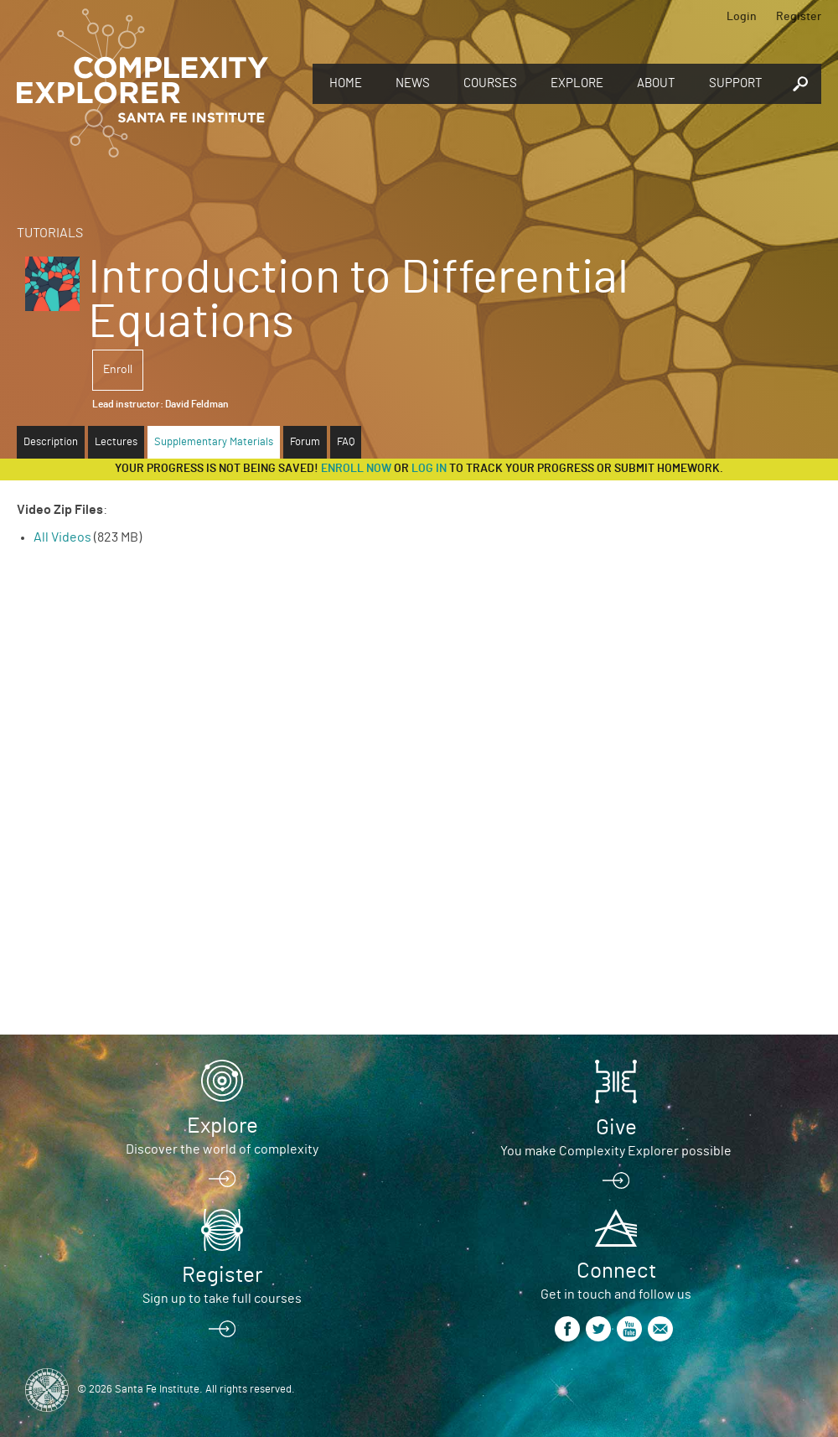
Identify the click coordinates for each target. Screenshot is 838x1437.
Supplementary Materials (213, 442)
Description (50, 442)
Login (742, 17)
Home (345, 83)
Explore (577, 83)
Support (736, 83)
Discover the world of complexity (222, 1149)
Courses (490, 83)
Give (616, 1128)
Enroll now (356, 469)
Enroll (117, 370)
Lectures (116, 442)
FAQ (345, 442)
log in (429, 469)
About (656, 83)
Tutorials (50, 233)
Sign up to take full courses (222, 1298)
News (413, 83)
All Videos (62, 537)
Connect (616, 1271)
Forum (305, 442)
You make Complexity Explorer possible (616, 1151)
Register (798, 17)
